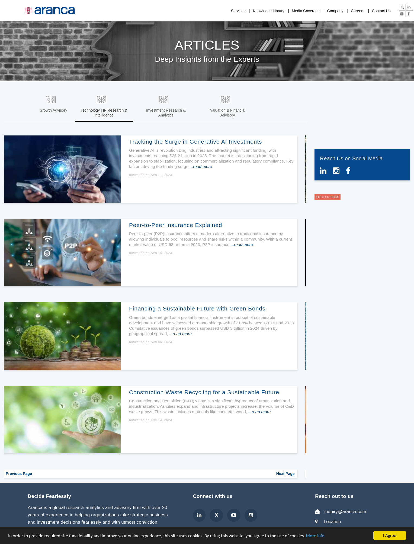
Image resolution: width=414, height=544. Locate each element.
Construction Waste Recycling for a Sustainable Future (205, 391)
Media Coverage (306, 11)
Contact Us (381, 11)
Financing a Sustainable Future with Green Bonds (198, 308)
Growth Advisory (53, 110)
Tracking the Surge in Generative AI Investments (196, 141)
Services (238, 11)
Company (335, 11)
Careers (357, 11)
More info (315, 536)
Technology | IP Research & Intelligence (104, 112)
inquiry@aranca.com (345, 510)
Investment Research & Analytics (166, 112)
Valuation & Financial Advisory (227, 112)
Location (332, 520)
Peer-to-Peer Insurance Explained (176, 224)
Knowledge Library (268, 11)
